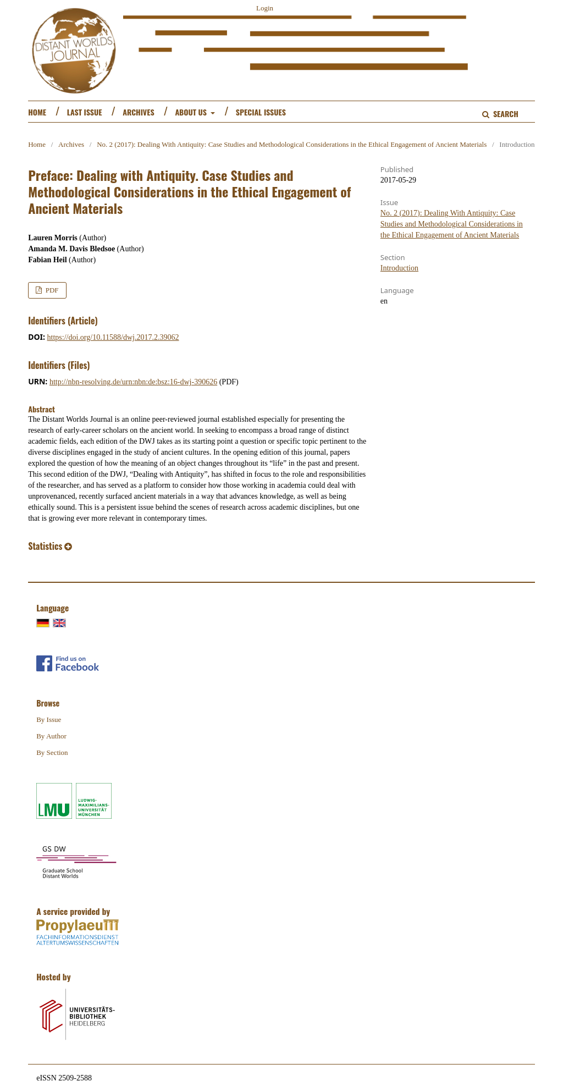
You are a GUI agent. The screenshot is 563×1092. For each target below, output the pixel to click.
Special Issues (261, 112)
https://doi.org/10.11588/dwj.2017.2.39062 (113, 337)
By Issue (48, 719)
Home (37, 112)
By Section (52, 752)
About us (191, 112)
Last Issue (84, 112)
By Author (51, 736)
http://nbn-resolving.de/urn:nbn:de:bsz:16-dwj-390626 (133, 382)
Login (264, 8)
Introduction (399, 268)
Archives (138, 112)
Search (504, 113)
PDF (50, 290)
